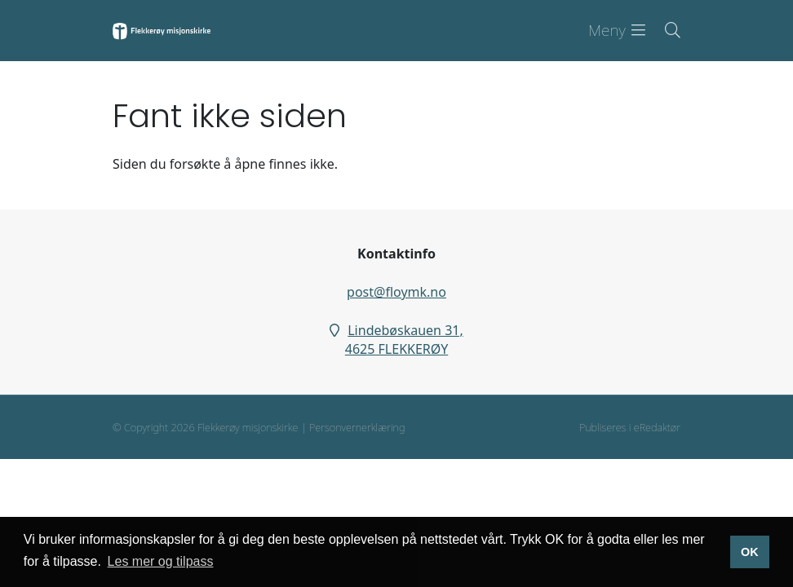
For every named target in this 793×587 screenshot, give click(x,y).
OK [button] (750, 551)
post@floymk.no (396, 292)
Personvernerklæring (357, 427)
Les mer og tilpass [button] (161, 561)
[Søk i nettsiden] (662, 31)
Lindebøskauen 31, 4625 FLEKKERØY (404, 339)
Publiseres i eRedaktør (629, 427)
